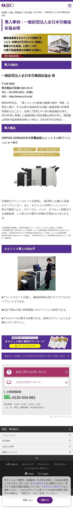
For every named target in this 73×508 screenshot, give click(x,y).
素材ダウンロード (9, 452)
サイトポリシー (60, 464)
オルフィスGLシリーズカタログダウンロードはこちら (34, 356)
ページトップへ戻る (36, 457)
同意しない (28, 500)
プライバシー (43, 464)
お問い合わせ (11, 464)
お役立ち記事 (8, 446)
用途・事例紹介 (16, 12)
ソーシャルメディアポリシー (36, 468)
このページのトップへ (62, 417)
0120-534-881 (19, 397)
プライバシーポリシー (52, 486)
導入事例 (28, 12)
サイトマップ (27, 464)
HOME (4, 12)
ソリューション (8, 435)
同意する (45, 500)
